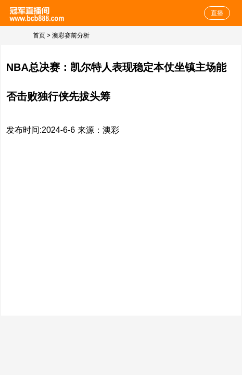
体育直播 (37, 13)
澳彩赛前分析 (71, 35)
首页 (39, 35)
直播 (217, 13)
